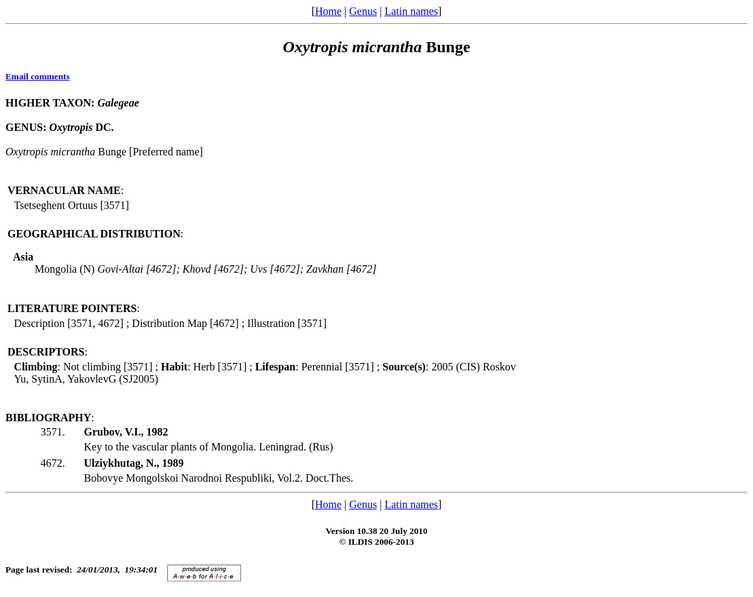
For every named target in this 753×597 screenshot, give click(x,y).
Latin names (411, 11)
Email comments (37, 76)
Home (328, 11)
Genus (363, 11)
